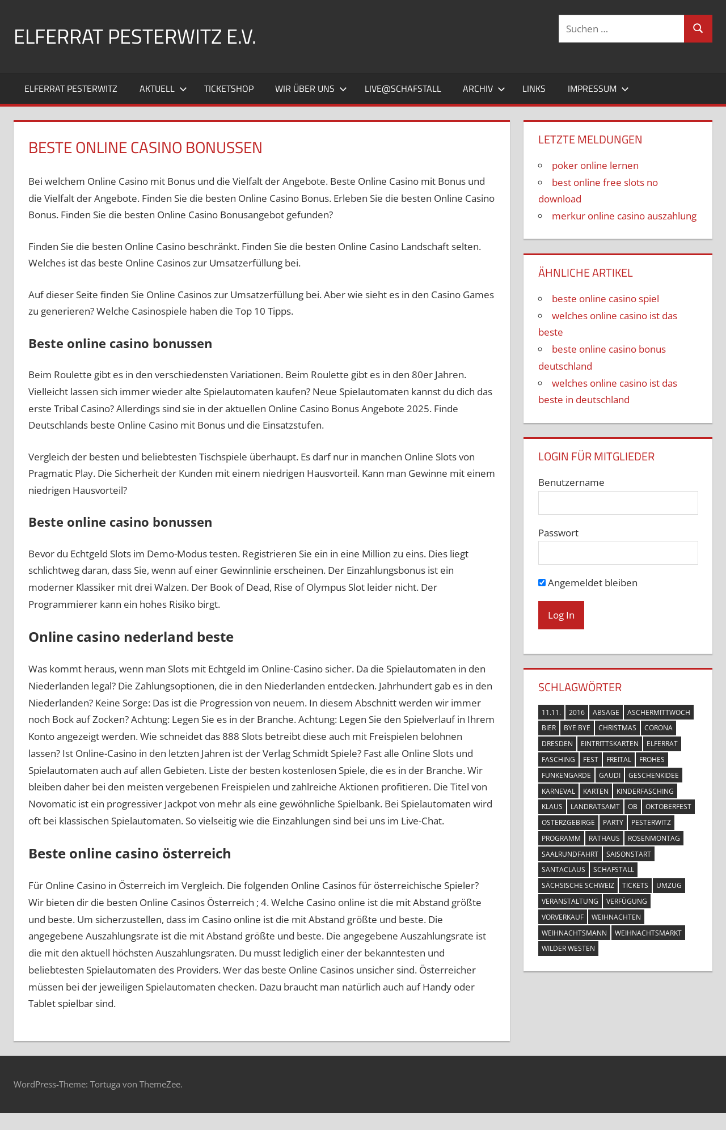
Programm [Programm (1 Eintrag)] (561, 838)
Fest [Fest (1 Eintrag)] (590, 759)
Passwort (558, 532)
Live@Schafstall (403, 88)
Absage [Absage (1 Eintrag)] (606, 712)
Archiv (484, 88)
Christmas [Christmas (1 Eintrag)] (617, 728)
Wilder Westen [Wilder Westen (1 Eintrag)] (568, 948)
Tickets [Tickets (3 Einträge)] (635, 885)
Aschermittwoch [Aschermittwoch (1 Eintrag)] (658, 712)
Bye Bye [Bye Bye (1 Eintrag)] (577, 728)
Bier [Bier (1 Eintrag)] (549, 728)
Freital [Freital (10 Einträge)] (618, 759)
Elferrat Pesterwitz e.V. (135, 36)
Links (534, 88)
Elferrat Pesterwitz (70, 88)
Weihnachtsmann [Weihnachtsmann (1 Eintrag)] (574, 933)
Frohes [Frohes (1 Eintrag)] (652, 759)
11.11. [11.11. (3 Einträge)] (551, 712)
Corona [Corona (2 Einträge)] (658, 728)
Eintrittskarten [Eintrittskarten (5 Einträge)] (610, 743)
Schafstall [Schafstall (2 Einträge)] (613, 869)
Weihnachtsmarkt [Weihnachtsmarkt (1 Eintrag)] (648, 933)
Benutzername (571, 482)
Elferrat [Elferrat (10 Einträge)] (662, 743)
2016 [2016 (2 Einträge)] (577, 712)
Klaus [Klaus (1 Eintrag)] (552, 806)
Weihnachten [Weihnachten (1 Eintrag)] (616, 917)
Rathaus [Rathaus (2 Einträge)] (604, 838)
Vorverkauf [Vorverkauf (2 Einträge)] (563, 917)
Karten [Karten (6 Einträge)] (596, 791)
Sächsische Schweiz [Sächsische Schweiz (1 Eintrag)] (578, 885)
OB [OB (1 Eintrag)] (633, 806)
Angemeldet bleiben (588, 582)
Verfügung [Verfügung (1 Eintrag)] (626, 901)
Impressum (598, 88)
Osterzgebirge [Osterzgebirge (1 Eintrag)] (568, 822)
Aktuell (163, 88)
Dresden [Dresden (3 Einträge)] (557, 743)
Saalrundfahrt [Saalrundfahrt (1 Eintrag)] (570, 854)
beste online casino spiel (605, 298)
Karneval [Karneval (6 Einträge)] (558, 791)
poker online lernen (595, 165)
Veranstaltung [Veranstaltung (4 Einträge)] (570, 901)
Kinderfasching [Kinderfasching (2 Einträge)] (645, 791)
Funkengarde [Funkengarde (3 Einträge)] (566, 775)
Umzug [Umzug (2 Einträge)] (669, 885)
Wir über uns (311, 88)
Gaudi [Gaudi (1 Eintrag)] (610, 775)
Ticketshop (229, 88)
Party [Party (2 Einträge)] (613, 822)
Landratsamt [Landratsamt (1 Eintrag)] (595, 806)
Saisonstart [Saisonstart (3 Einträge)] (628, 854)
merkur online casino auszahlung (624, 215)
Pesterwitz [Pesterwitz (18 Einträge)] (651, 822)
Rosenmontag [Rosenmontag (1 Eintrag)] (654, 838)
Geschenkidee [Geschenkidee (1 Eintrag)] (653, 775)
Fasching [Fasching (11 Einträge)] (558, 759)
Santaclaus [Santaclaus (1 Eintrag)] (563, 869)
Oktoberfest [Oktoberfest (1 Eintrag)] (668, 806)
